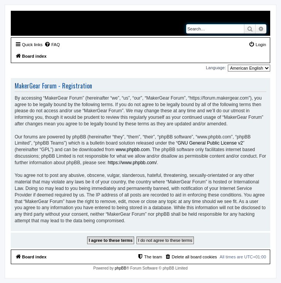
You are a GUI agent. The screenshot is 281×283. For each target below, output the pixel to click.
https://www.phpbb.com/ (132, 162)
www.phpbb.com (133, 149)
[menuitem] (52, 44)
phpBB (120, 268)
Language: (216, 67)
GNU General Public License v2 (210, 143)
